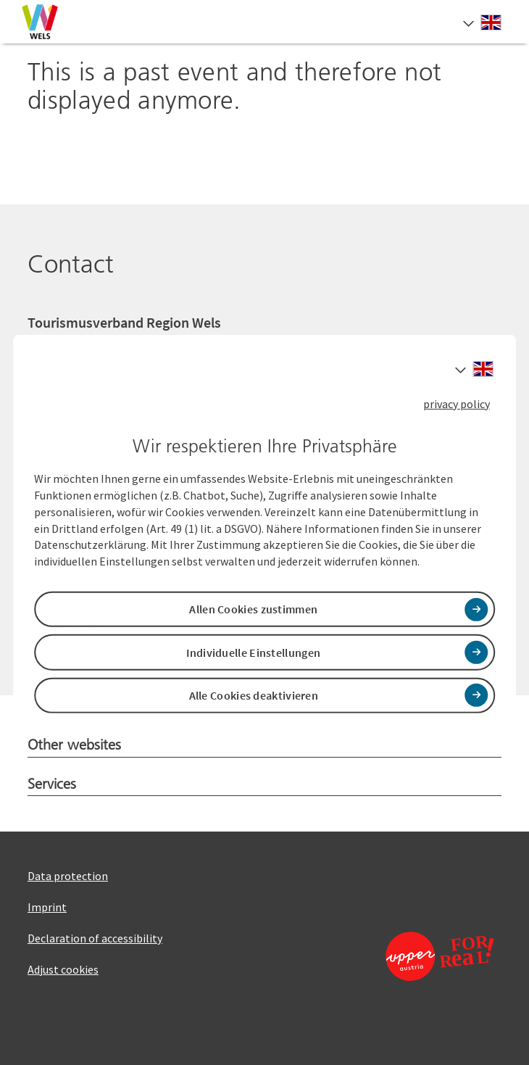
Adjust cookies (63, 969)
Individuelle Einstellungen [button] (253, 652)
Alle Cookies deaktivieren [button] (254, 695)
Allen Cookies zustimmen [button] (253, 609)
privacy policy (456, 403)
